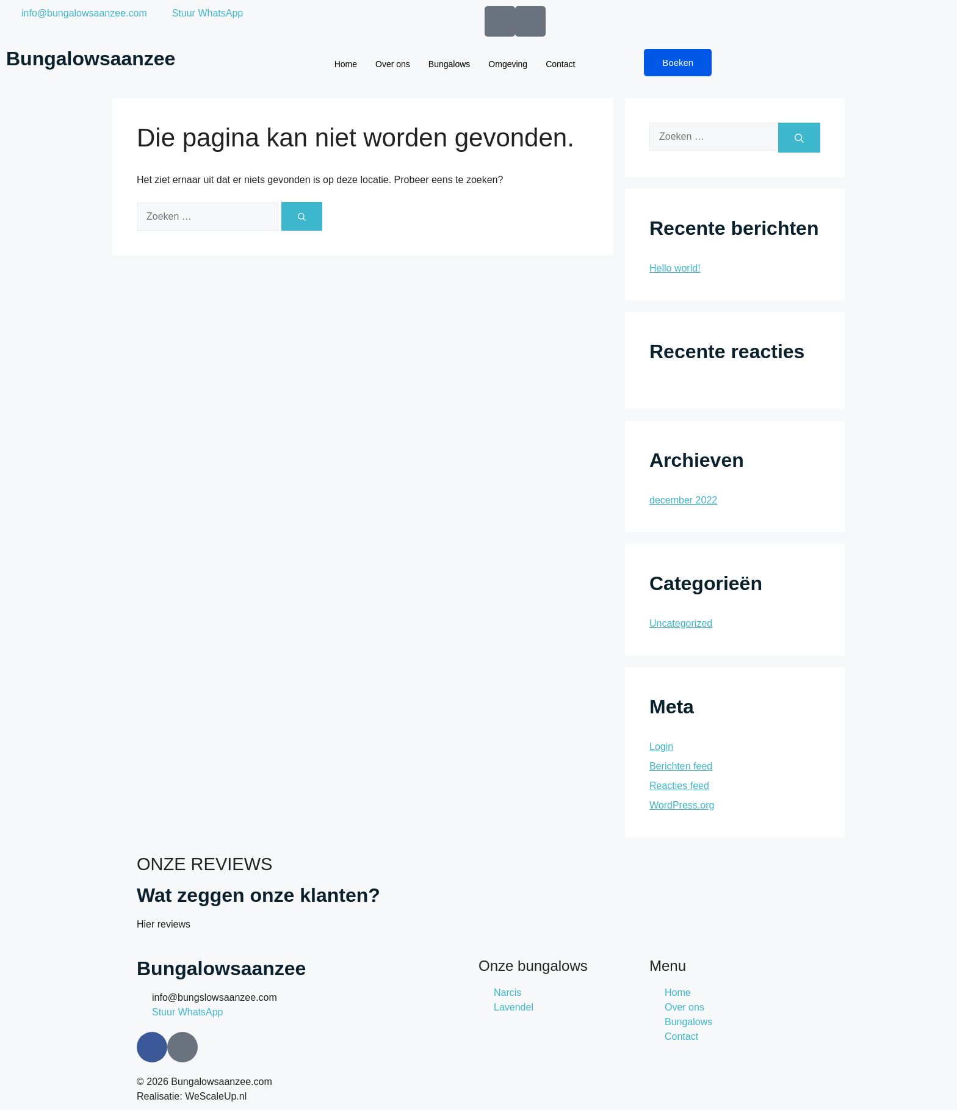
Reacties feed (679, 785)
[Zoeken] (301, 216)
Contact (560, 64)
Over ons (392, 64)
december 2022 (683, 500)
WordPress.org (681, 805)
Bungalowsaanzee (90, 59)
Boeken (677, 62)
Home (345, 64)
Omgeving (507, 64)
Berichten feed (680, 766)
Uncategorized (680, 623)
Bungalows (449, 64)
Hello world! (675, 268)
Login (661, 746)
